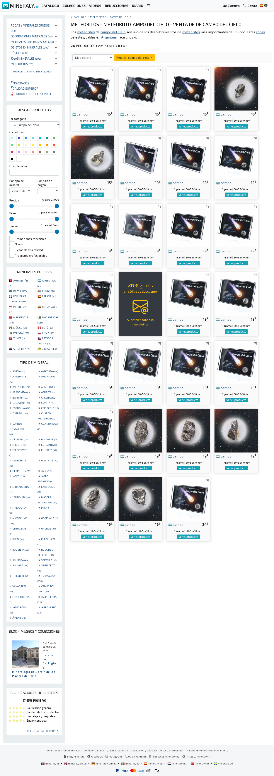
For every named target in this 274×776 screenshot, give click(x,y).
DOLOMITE (49, 439)
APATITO (48, 386)
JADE (46, 470)
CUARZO (20, 413)
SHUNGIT (20, 565)
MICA (45, 507)
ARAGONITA (21, 392)
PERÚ (47, 327)
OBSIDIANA (49, 518)
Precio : (14, 200)
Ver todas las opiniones (43, 730)
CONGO (48, 290)
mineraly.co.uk (75, 763)
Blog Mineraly (74, 756)
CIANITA (47, 402)
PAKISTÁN (21, 332)
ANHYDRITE (21, 386)
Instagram (114, 756)
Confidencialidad (94, 750)
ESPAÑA (49, 296)
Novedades (20, 83)
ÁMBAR (19, 617)
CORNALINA (21, 407)
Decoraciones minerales (32, 36)
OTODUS (48, 528)
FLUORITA (49, 449)
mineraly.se (223, 763)
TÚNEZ (19, 338)
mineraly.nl (176, 763)
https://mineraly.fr (199, 756)
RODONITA (20, 549)
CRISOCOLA (50, 407)
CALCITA (48, 397)
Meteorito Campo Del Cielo (32, 71)
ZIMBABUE (50, 348)
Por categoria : (18, 119)
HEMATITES (21, 470)
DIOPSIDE (19, 439)
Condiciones (53, 750)
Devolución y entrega (144, 750)
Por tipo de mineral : (16, 183)
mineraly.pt (200, 763)
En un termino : (18, 166)
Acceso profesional (172, 750)
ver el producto (92, 126)
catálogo (80, 16)
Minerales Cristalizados (32, 42)
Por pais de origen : (44, 183)
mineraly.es (153, 763)
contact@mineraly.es (166, 756)
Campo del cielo (120, 16)
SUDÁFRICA (21, 348)
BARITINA (20, 397)
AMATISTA (49, 371)
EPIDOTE (19, 444)
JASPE (18, 476)
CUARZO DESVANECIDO (17, 429)
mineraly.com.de (104, 763)
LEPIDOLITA (21, 497)
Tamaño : (15, 226)
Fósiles (19, 53)
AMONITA (48, 376)
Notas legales (72, 750)
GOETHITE (49, 460)
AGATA (18, 371)
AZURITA (48, 392)
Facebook (95, 756)
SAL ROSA (20, 559)
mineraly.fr (50, 763)
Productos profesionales (32, 94)
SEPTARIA (48, 559)
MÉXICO (20, 327)
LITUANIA (49, 306)
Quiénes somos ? (117, 750)
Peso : (13, 213)
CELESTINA (21, 402)
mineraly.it (130, 763)
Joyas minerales (26, 58)
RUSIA (48, 332)
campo (80, 114)
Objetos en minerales (30, 47)
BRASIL (20, 290)
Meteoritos (22, 64)
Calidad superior (24, 88)
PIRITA (18, 539)
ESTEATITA (49, 444)
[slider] (11, 206)
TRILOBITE (20, 575)
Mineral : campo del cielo (134, 57)
